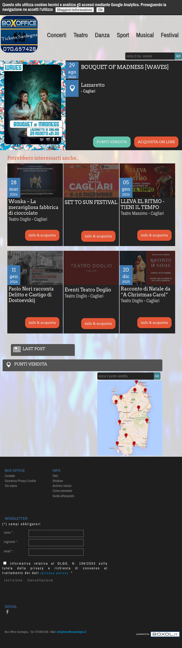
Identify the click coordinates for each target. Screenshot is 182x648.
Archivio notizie (62, 486)
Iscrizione (13, 580)
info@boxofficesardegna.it (71, 632)
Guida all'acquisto (63, 496)
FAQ (55, 476)
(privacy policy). (55, 573)
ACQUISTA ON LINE (156, 142)
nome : (9, 532)
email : (9, 551)
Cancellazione (40, 580)
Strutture (58, 481)
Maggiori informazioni (74, 10)
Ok (100, 10)
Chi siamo (11, 486)
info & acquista (42, 235)
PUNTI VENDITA (112, 142)
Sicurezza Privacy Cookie (20, 481)
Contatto (10, 476)
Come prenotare (62, 491)
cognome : (11, 542)
